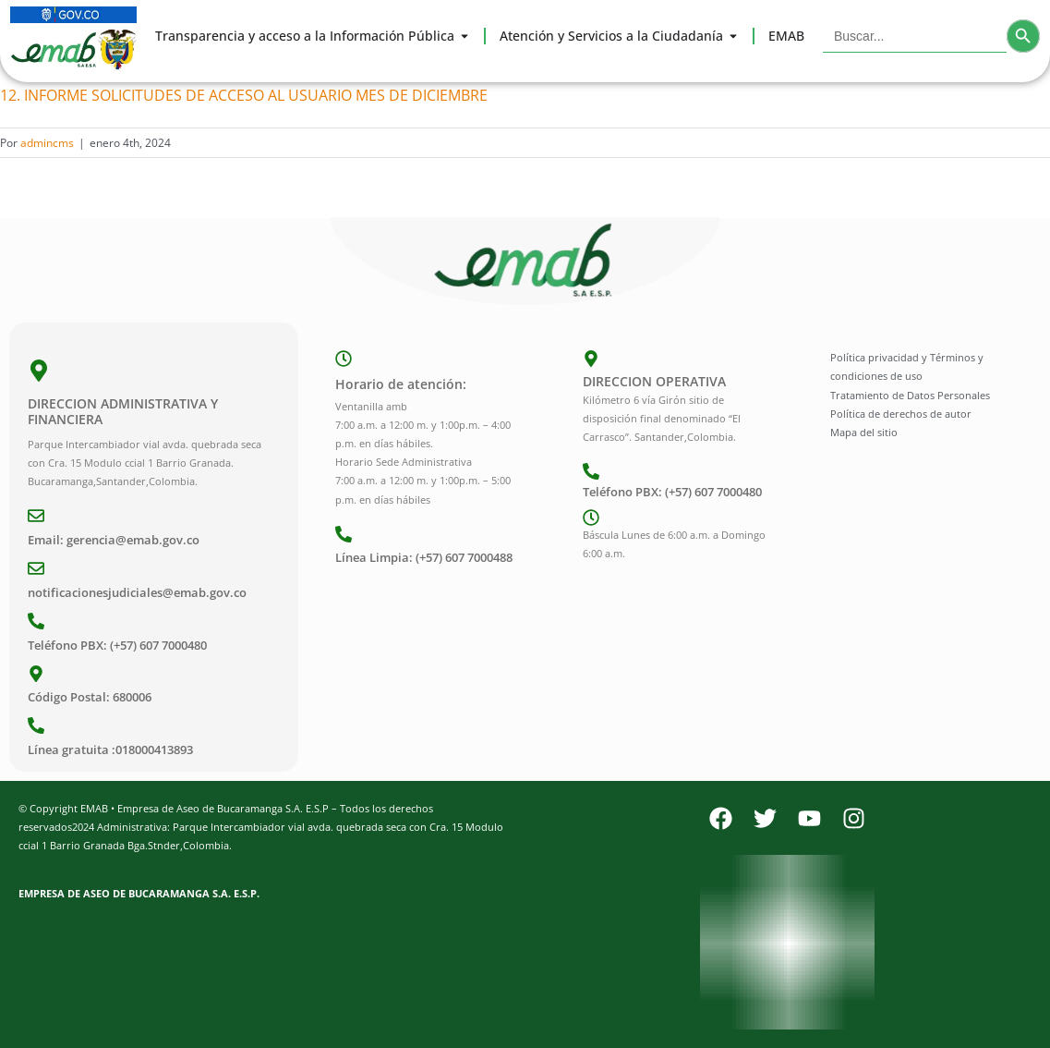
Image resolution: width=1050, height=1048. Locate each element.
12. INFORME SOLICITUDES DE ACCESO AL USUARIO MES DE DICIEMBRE (244, 95)
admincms (47, 143)
